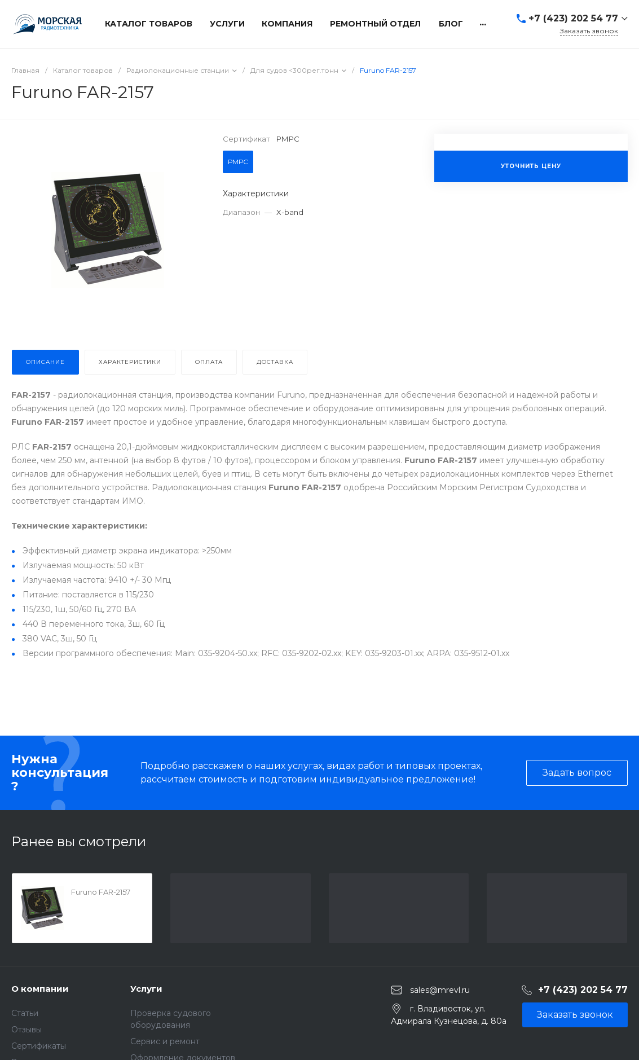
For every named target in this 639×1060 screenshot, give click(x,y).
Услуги (146, 988)
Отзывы (26, 1029)
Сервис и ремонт (165, 1041)
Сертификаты (38, 1046)
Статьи (24, 1013)
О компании (40, 988)
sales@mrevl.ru (440, 989)
